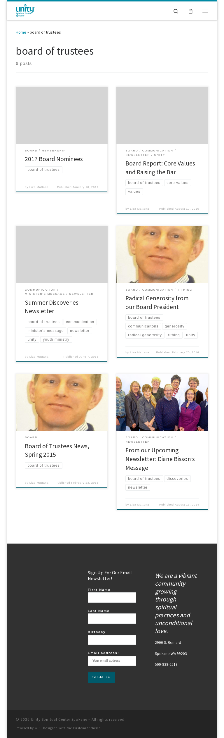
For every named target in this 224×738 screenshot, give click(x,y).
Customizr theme (87, 728)
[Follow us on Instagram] (188, 721)
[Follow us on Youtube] (201, 721)
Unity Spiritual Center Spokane (59, 719)
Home (21, 32)
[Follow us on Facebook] (175, 721)
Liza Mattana (39, 187)
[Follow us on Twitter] (194, 721)
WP (37, 728)
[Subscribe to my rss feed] (182, 721)
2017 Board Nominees (54, 159)
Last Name (112, 616)
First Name (112, 595)
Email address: (112, 658)
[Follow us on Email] (207, 721)
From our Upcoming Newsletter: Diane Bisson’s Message (160, 459)
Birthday (112, 637)
